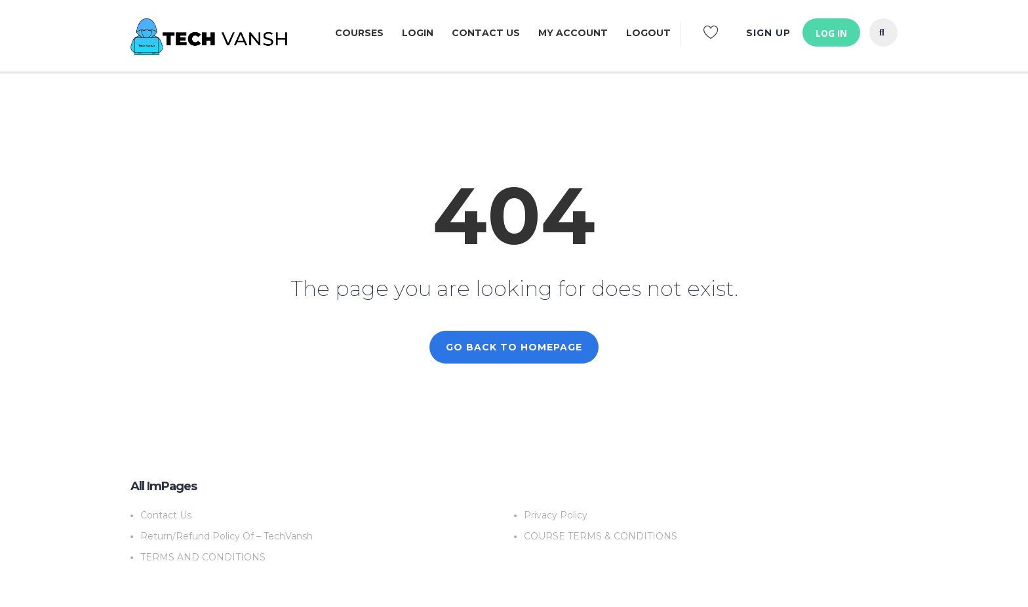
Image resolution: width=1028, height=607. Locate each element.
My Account (573, 33)
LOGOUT (648, 33)
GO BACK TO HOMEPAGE (514, 347)
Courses (359, 33)
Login (417, 33)
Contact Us (486, 33)
